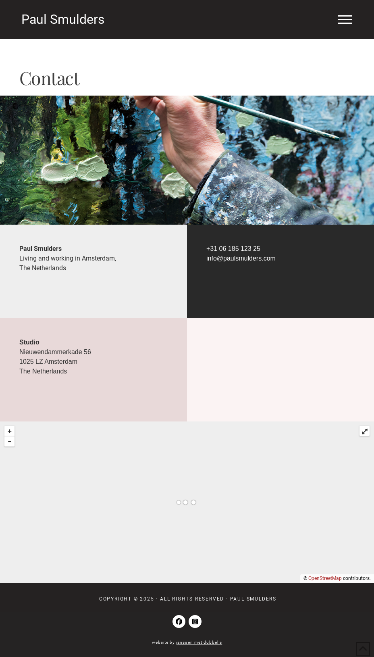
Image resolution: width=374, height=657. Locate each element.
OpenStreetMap (325, 578)
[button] (345, 19)
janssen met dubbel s (199, 642)
